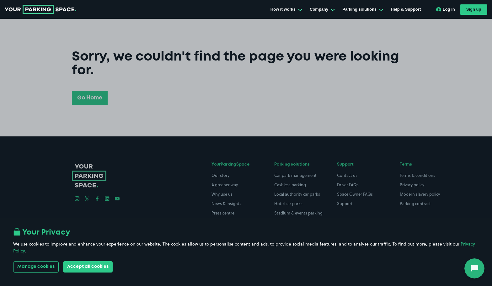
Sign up (473, 9)
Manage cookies (36, 266)
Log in (445, 9)
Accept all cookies (88, 266)
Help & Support (406, 9)
